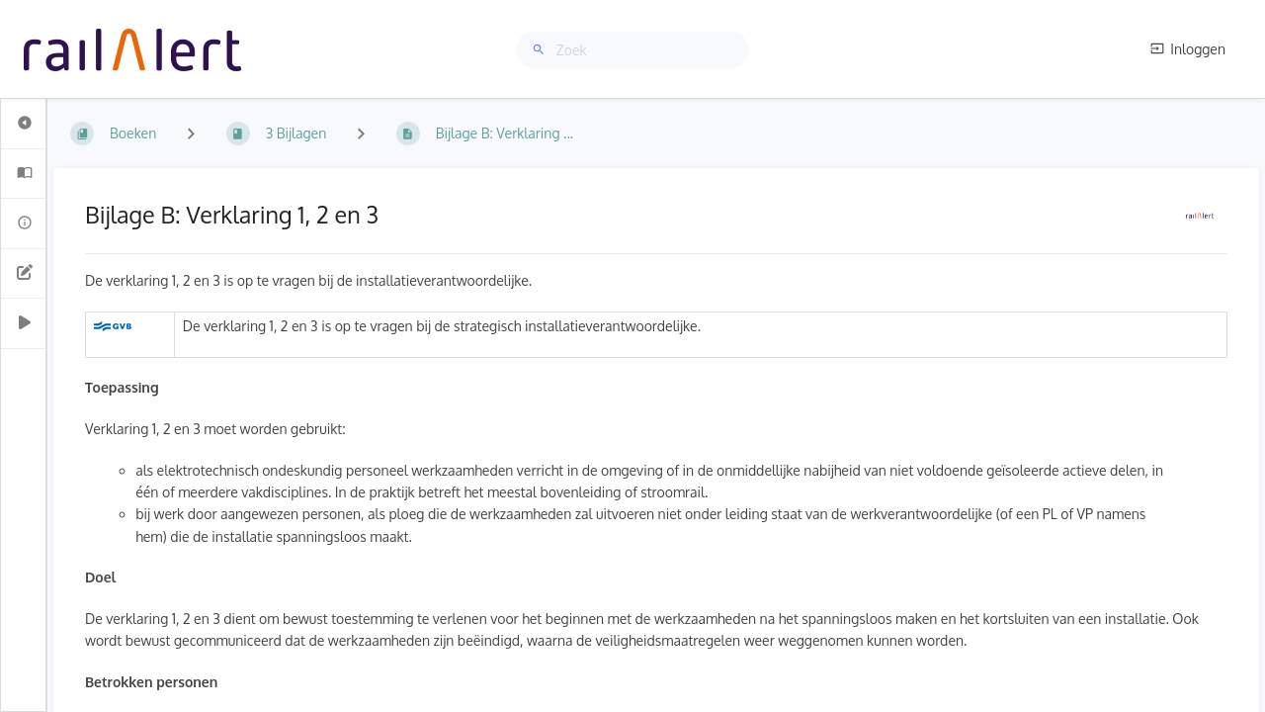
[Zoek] (541, 50)
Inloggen (1187, 49)
